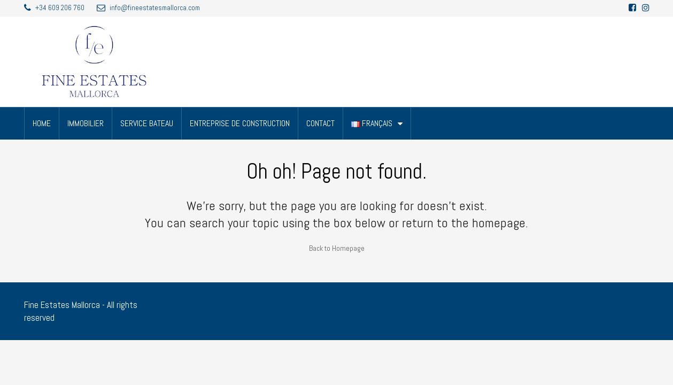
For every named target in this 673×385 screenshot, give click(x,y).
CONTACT (320, 123)
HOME (42, 123)
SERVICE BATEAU (146, 123)
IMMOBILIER (85, 123)
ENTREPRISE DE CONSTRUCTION (240, 123)
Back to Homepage (337, 248)
